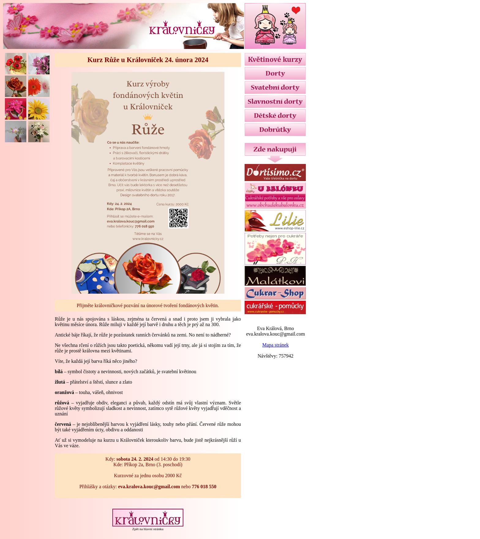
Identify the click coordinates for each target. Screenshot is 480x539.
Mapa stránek (275, 345)
